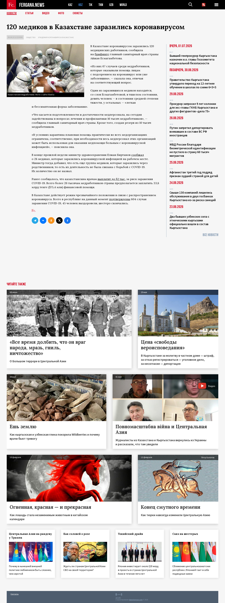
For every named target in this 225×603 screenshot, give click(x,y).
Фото (61, 13)
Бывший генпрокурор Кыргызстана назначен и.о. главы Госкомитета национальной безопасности (193, 59)
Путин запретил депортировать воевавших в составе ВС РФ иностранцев (191, 131)
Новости (12, 13)
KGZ (81, 5)
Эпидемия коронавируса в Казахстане (56, 37)
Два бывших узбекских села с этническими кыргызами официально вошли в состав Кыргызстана (189, 222)
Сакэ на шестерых (185, 534)
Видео (45, 13)
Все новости (210, 235)
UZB (111, 5)
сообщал (137, 155)
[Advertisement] (112, 259)
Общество (31, 37)
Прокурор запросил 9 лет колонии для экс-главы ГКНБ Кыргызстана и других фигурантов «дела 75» (194, 107)
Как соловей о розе (77, 534)
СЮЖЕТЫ (78, 13)
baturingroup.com (136, 600)
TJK (90, 5)
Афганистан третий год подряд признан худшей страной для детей (194, 174)
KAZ (70, 5)
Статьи (29, 13)
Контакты (15, 594)
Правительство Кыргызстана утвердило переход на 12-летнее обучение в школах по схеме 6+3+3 (193, 83)
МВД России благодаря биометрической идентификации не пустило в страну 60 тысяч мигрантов (193, 150)
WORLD (123, 5)
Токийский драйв (130, 534)
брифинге (102, 54)
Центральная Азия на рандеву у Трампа (30, 535)
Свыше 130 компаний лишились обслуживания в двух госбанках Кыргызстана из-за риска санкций (193, 196)
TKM (101, 5)
